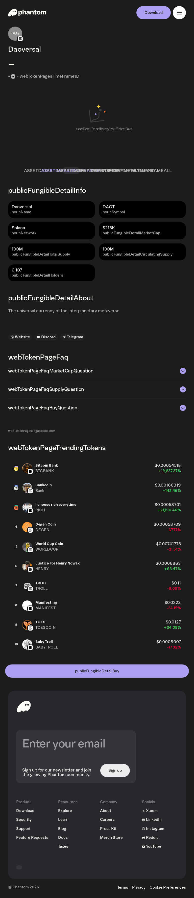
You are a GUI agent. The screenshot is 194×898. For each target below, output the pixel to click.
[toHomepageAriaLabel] (23, 706)
